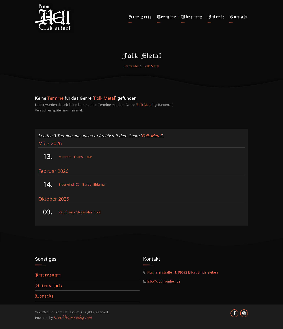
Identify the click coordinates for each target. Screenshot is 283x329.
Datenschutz (48, 285)
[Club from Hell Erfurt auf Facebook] (234, 313)
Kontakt (238, 17)
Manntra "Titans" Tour (75, 157)
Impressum (48, 275)
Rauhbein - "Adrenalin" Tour (80, 212)
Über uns (192, 17)
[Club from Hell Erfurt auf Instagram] (244, 313)
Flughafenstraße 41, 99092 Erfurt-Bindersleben (182, 272)
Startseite (140, 17)
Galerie (216, 17)
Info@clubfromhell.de (163, 281)
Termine (167, 17)
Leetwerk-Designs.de (73, 318)
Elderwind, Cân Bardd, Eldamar (82, 184)
